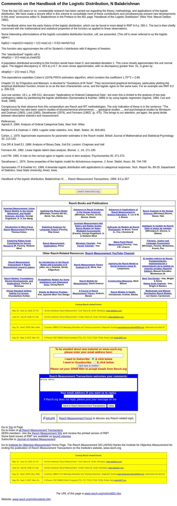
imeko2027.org (120, 338)
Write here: (88, 386)
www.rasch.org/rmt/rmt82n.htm (103, 496)
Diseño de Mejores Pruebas (53, 292)
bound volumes (62, 438)
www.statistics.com (114, 311)
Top (11, 429)
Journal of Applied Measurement (36, 441)
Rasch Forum (125, 401)
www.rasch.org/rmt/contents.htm (31, 501)
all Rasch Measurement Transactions (41, 432)
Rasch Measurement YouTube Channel (109, 253)
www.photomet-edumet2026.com (130, 327)
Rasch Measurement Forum (75, 420)
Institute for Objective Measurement (30, 447)
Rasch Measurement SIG (47, 435)
